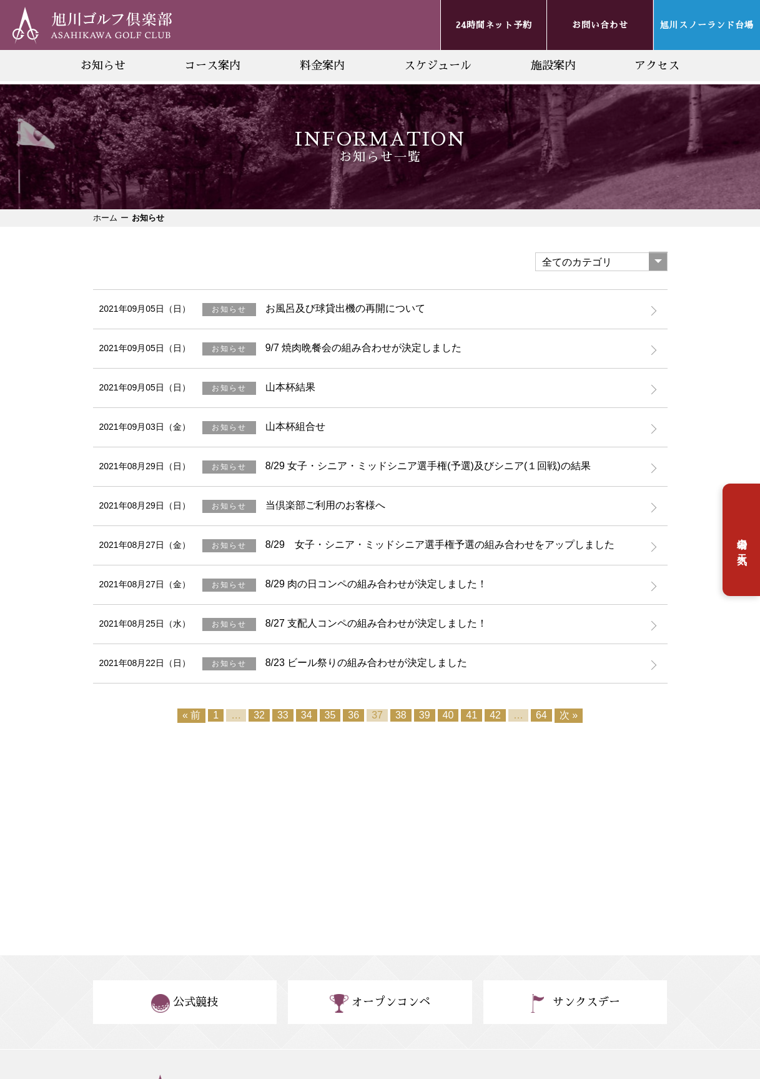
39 (424, 715)
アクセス (656, 65)
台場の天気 (742, 539)
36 (353, 715)
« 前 (191, 715)
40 (448, 715)
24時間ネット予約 (494, 25)
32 (259, 715)
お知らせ (103, 65)
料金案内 (322, 65)
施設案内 (553, 65)
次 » (569, 715)
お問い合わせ (600, 25)
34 (306, 715)
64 (541, 715)
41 (471, 715)
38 (401, 715)
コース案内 (212, 65)
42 (495, 715)
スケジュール (437, 65)
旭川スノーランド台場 (707, 25)
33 (283, 715)
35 (330, 715)
